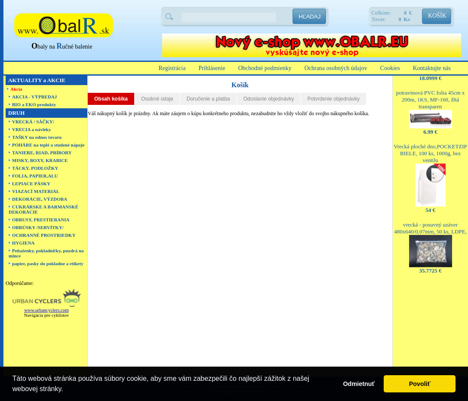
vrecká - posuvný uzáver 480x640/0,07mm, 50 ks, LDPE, (430, 224)
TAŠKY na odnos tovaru (37, 137)
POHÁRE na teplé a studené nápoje (48, 144)
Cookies (390, 68)
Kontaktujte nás (432, 68)
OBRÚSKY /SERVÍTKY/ (38, 227)
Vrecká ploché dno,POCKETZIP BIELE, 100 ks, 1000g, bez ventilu (430, 149)
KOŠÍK (437, 15)
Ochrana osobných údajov (336, 68)
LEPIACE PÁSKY (31, 183)
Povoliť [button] (420, 383)
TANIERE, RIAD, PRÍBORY (42, 152)
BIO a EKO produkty (34, 104)
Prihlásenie (211, 68)
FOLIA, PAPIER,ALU (35, 175)
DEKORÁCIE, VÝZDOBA (39, 199)
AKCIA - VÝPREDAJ (34, 96)
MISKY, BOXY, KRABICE (40, 160)
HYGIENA (23, 242)
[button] (66, 390)
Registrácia (171, 68)
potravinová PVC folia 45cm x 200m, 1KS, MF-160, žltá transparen (430, 96)
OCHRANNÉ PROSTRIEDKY (44, 235)
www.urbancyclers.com (46, 309)
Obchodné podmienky (265, 68)
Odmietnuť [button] (359, 383)
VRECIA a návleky (31, 129)
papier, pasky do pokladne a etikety (47, 263)
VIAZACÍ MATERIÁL (35, 191)
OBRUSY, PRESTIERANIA (40, 219)
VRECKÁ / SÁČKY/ (33, 121)
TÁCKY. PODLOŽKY (35, 168)
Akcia (16, 89)
